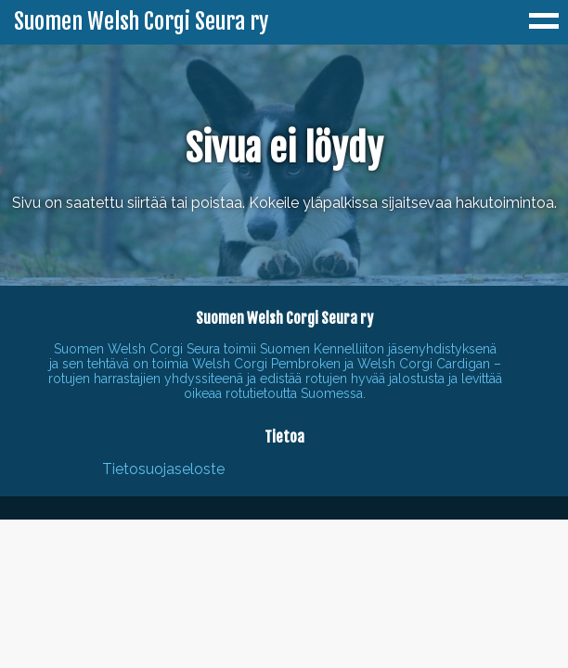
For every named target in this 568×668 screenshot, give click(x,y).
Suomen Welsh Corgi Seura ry (141, 22)
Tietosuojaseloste (163, 469)
